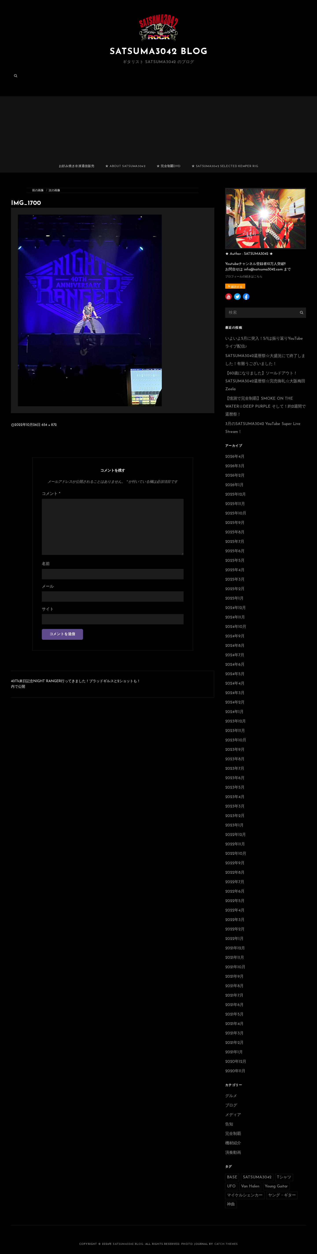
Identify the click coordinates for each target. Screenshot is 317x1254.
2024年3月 (235, 693)
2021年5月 (234, 1014)
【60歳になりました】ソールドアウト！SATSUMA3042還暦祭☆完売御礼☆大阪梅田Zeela (265, 381)
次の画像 (54, 190)
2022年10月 (235, 854)
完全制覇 (233, 1134)
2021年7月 (234, 995)
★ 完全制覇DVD (169, 166)
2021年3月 (234, 1033)
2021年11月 (234, 958)
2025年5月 (235, 561)
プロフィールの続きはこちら (243, 276)
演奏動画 (233, 1153)
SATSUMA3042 (257, 1177)
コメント (51, 494)
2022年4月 (235, 910)
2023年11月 (235, 731)
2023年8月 (235, 759)
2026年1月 (234, 485)
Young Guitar (276, 1186)
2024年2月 (235, 702)
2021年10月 (235, 967)
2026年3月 (235, 466)
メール (48, 587)
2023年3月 (235, 806)
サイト (48, 609)
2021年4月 (234, 1024)
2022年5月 (235, 901)
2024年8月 (235, 646)
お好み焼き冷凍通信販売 (76, 166)
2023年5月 (235, 788)
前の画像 (38, 190)
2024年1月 (234, 712)
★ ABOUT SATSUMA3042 (125, 166)
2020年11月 (235, 1071)
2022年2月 (235, 929)
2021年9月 (234, 977)
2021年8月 (234, 986)
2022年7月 (234, 882)
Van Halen (250, 1186)
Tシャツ (284, 1177)
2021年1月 (234, 1052)
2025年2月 (235, 589)
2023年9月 (235, 750)
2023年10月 (235, 740)
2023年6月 (235, 778)
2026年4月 (235, 457)
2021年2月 (234, 1043)
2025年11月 (235, 504)
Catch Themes (226, 1244)
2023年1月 (234, 825)
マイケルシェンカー (245, 1195)
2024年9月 (235, 636)
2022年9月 (235, 863)
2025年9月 (235, 523)
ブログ (231, 1105)
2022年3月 (235, 920)
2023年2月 (235, 816)
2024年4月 (235, 684)
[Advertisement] (158, 127)
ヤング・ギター (282, 1195)
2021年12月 (235, 948)
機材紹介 (233, 1143)
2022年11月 (235, 844)
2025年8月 (235, 532)
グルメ (231, 1096)
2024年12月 (235, 608)
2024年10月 (235, 627)
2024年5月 (235, 674)
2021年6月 (234, 1005)
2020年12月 (235, 1062)
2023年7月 (234, 769)
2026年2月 (235, 476)
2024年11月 (235, 617)
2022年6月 (235, 891)
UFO (231, 1186)
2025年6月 (235, 551)
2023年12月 (235, 721)
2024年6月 (235, 665)
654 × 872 (49, 425)
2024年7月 (234, 655)
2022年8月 (235, 873)
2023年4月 (235, 797)
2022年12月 (235, 835)
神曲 (231, 1204)
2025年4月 (235, 570)
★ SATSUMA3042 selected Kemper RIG (225, 166)
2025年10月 (235, 513)
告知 (229, 1124)
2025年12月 (235, 494)
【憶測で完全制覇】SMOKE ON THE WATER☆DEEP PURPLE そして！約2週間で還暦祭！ (265, 407)
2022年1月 (234, 939)
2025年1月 (234, 598)
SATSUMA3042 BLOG (159, 51)
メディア (233, 1115)
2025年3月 (235, 580)
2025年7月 (234, 542)
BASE (232, 1177)
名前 (46, 564)
